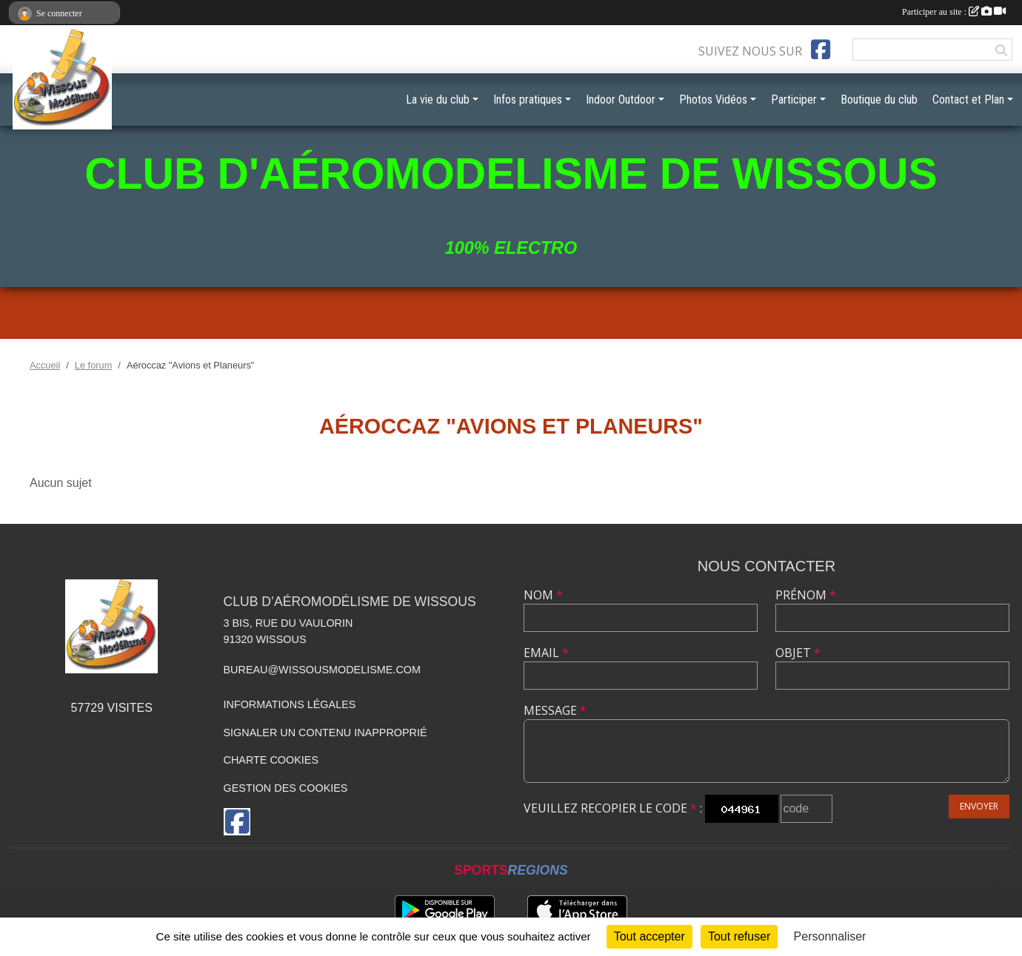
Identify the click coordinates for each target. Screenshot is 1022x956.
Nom (543, 595)
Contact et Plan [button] (968, 99)
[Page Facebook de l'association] (820, 49)
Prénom (805, 595)
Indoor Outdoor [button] (620, 99)
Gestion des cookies (286, 788)
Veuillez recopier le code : (613, 808)
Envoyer (979, 806)
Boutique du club (879, 99)
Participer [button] (794, 99)
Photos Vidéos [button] (713, 99)
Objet (798, 652)
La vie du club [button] (438, 99)
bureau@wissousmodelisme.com (322, 670)
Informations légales (290, 704)
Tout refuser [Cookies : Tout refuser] (739, 936)
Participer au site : (954, 12)
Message (555, 710)
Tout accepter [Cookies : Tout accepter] (649, 936)
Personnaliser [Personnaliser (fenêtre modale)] (830, 936)
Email (546, 652)
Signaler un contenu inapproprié (325, 732)
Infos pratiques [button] (527, 99)
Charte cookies (271, 760)
